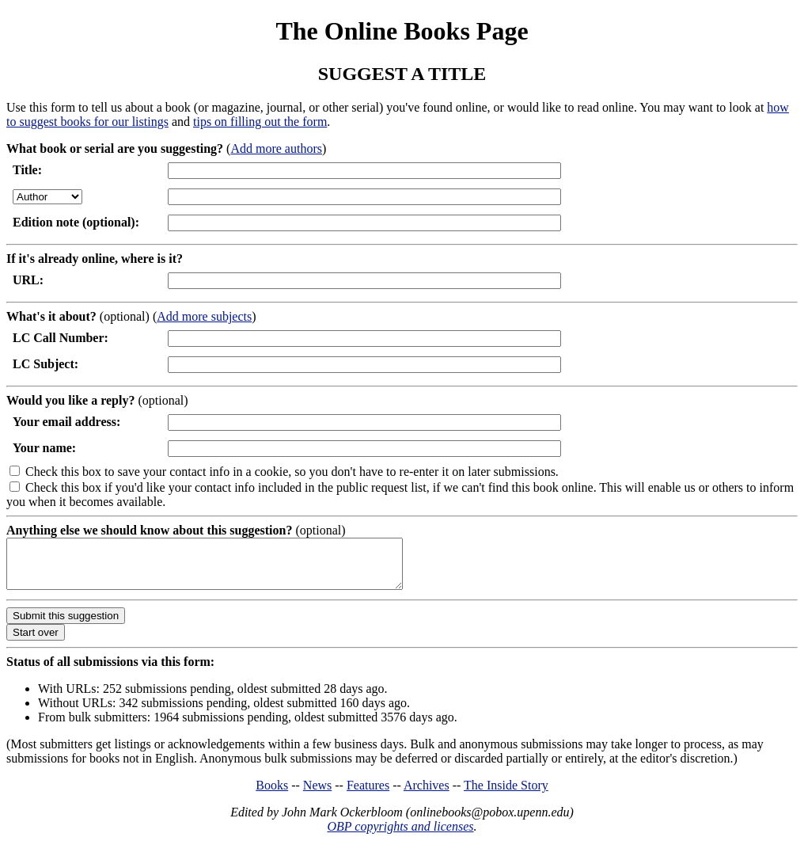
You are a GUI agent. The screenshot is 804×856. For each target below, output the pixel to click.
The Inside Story (506, 794)
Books (272, 794)
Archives (426, 794)
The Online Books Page (401, 31)
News (317, 794)
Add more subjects (204, 316)
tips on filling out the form (260, 121)
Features (368, 794)
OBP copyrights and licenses (400, 836)
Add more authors (276, 148)
